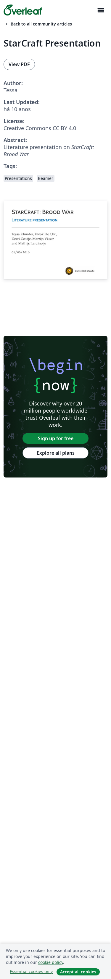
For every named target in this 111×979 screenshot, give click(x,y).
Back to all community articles (38, 24)
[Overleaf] (23, 10)
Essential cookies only (31, 971)
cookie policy (50, 962)
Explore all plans (56, 453)
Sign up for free (55, 438)
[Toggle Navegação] (100, 10)
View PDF (19, 64)
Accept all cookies (78, 972)
